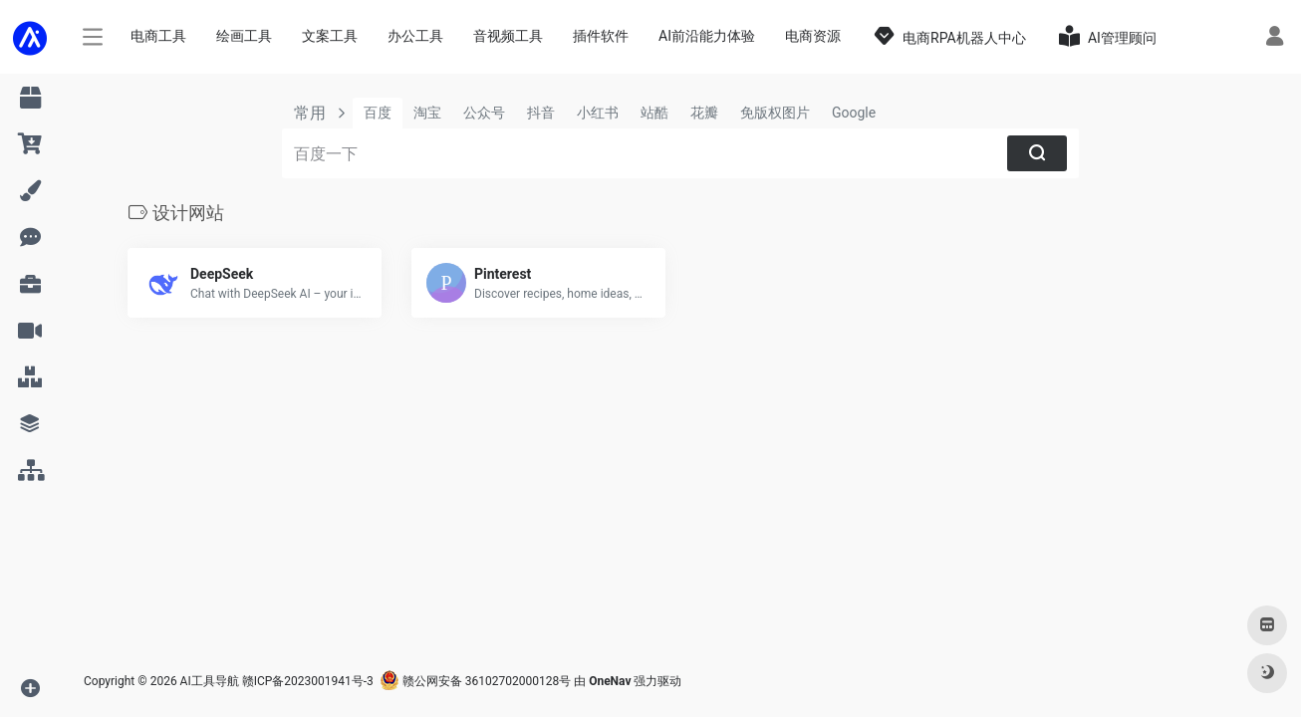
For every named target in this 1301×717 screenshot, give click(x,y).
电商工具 (158, 36)
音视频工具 (508, 36)
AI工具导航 (209, 681)
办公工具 (415, 36)
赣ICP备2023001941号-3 (308, 681)
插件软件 (601, 36)
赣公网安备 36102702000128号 (475, 681)
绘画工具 (244, 36)
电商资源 (813, 36)
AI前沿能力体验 (706, 36)
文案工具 (330, 36)
